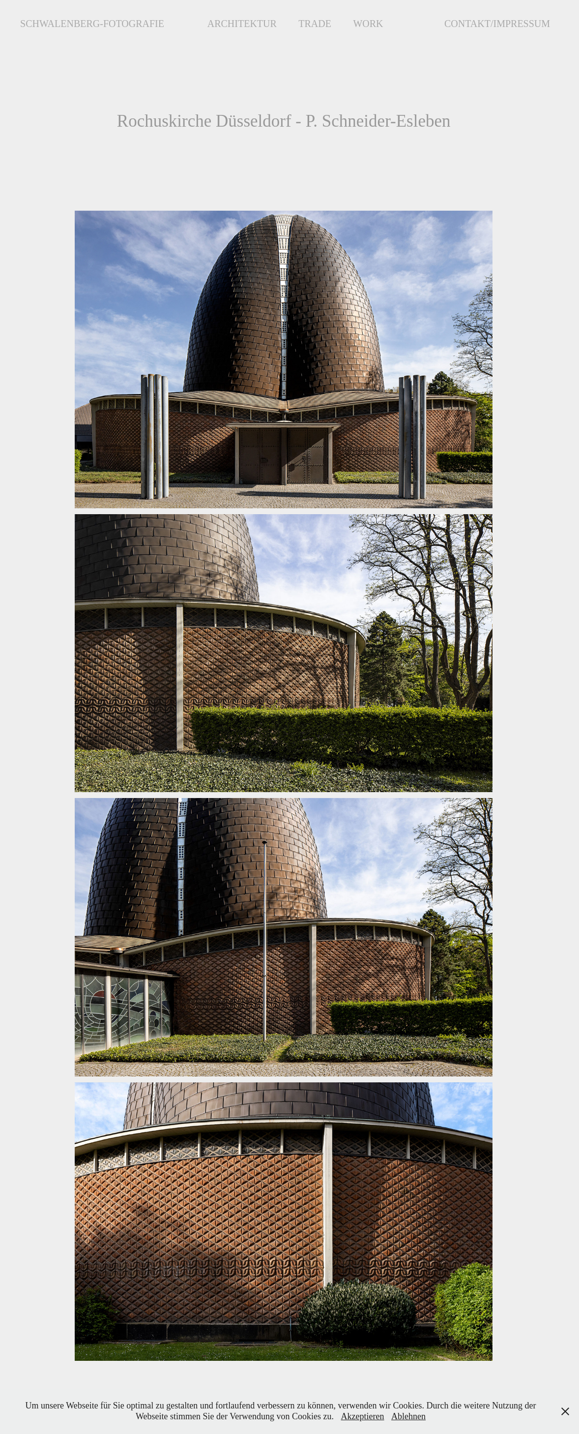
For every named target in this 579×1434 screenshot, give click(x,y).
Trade (314, 23)
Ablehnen (408, 1416)
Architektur (242, 23)
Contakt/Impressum (497, 23)
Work (368, 23)
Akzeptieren (362, 1416)
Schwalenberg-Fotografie (92, 23)
